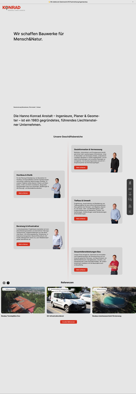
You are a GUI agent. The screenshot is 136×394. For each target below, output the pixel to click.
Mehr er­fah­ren (80, 167)
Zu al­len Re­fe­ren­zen (68, 322)
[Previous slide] (4, 282)
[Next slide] (8, 282)
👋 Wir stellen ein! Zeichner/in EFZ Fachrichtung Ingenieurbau (68, 2)
